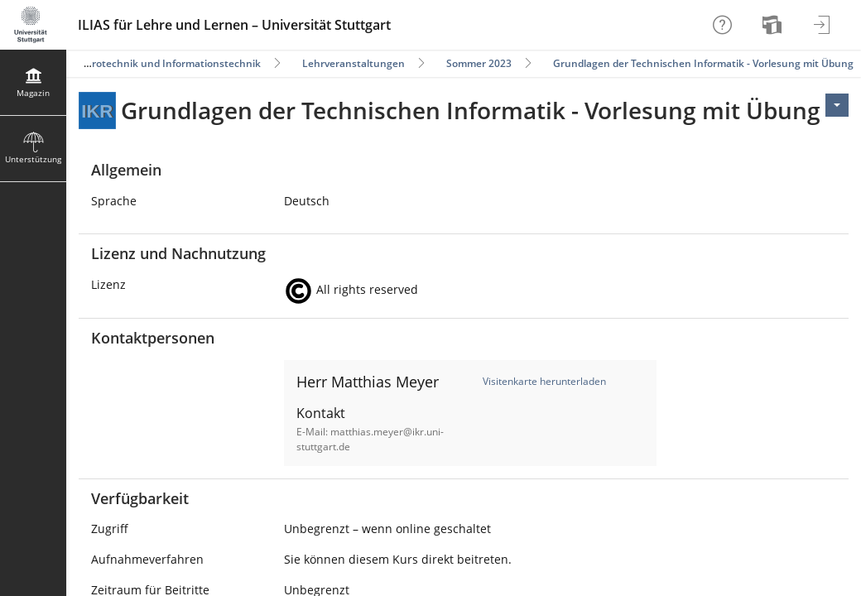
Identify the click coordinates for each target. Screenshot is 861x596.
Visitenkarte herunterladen (544, 381)
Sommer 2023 (479, 63)
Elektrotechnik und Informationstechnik (164, 63)
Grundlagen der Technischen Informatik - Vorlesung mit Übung (703, 63)
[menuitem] (774, 25)
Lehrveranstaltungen (353, 63)
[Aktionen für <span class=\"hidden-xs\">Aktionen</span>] (837, 105)
